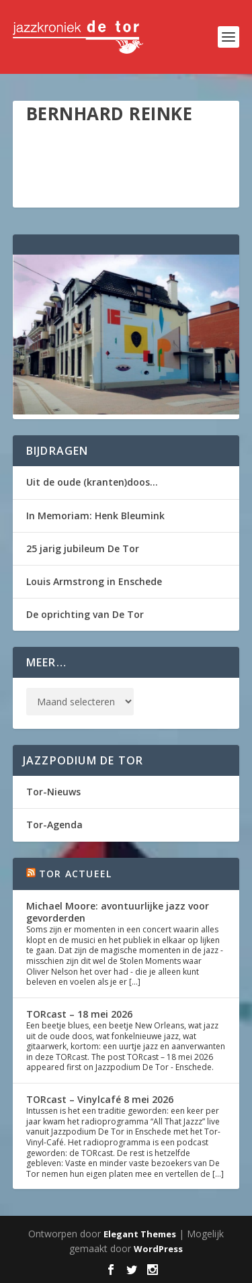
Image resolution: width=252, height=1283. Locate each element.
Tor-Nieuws (53, 791)
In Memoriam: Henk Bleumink (95, 515)
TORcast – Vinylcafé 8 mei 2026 (99, 1099)
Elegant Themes (139, 1234)
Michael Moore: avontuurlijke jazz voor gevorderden (117, 911)
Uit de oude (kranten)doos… (92, 482)
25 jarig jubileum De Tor (82, 548)
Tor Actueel (75, 873)
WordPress (158, 1249)
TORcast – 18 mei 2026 (79, 1014)
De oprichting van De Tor (85, 614)
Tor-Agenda (54, 824)
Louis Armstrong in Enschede (94, 581)
